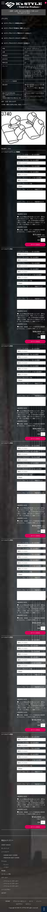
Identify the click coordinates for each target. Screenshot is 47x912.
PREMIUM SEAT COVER (11, 858)
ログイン (28, 904)
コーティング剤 (6, 874)
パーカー (6, 867)
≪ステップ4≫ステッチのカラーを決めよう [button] (14, 38)
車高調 (3, 870)
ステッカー (4, 877)
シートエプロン (6, 889)
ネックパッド (5, 848)
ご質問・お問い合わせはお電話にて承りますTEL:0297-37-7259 (23, 12)
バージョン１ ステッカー (11, 881)
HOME (8, 901)
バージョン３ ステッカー (11, 886)
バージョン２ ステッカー (11, 883)
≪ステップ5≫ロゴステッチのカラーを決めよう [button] (15, 43)
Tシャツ (6, 864)
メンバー (38, 901)
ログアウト (19, 904)
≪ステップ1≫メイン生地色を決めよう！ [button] (13, 23)
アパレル (4, 861)
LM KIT (3, 893)
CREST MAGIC (6, 845)
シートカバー (5, 852)
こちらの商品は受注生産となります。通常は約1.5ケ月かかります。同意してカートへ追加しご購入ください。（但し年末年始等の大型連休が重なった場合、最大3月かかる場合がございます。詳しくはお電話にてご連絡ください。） (31, 220)
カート (31, 901)
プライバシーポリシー (19, 901)
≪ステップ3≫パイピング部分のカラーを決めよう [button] (16, 33)
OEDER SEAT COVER (10, 855)
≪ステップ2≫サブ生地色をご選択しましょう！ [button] (15, 28)
